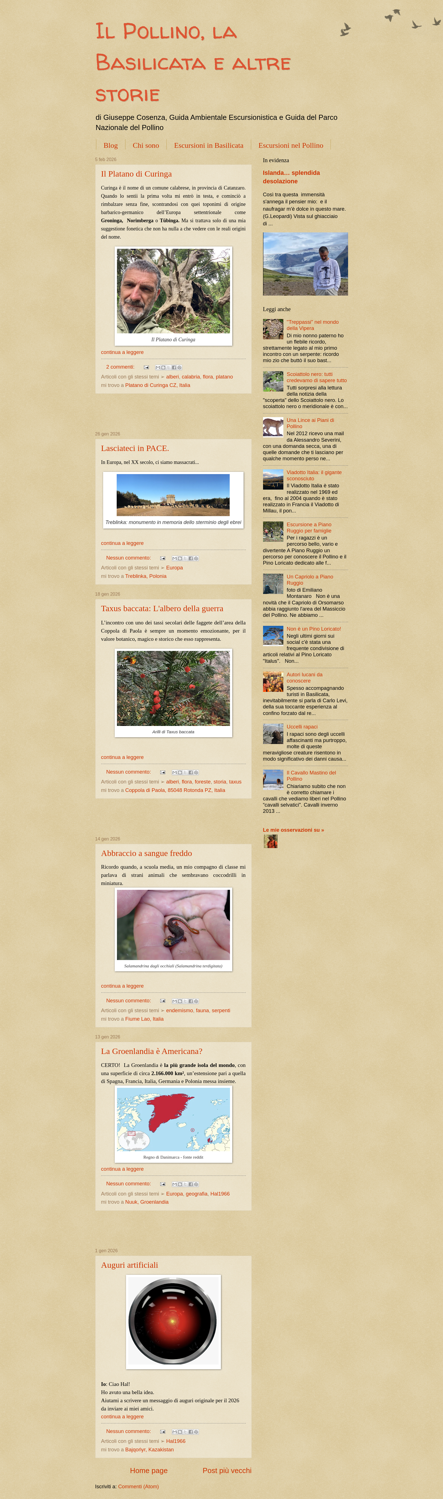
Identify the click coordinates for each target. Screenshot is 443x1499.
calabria (191, 377)
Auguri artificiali (129, 1264)
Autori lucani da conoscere (305, 678)
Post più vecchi (227, 1470)
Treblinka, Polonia (146, 576)
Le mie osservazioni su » (293, 830)
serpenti (221, 1010)
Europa (174, 568)
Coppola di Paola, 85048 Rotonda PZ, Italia (175, 790)
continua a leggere (122, 352)
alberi (172, 377)
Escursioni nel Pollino (291, 145)
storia (220, 782)
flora (208, 377)
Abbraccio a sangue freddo (146, 853)
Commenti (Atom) (138, 1486)
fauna (202, 1010)
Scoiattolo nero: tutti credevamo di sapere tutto (317, 377)
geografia (197, 1194)
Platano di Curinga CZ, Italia (157, 385)
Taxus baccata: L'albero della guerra (162, 608)
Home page (149, 1470)
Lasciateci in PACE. (135, 448)
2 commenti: (121, 367)
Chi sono (146, 145)
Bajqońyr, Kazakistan (149, 1449)
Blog (111, 145)
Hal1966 (220, 1194)
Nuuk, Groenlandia (146, 1202)
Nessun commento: (129, 558)
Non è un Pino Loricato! (314, 629)
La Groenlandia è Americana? (152, 1051)
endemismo (179, 1010)
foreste (202, 782)
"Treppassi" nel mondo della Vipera (313, 325)
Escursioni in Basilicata (209, 145)
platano (224, 377)
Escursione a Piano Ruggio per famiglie (309, 527)
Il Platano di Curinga (136, 173)
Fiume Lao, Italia (144, 1019)
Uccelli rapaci (302, 727)
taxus (235, 782)
